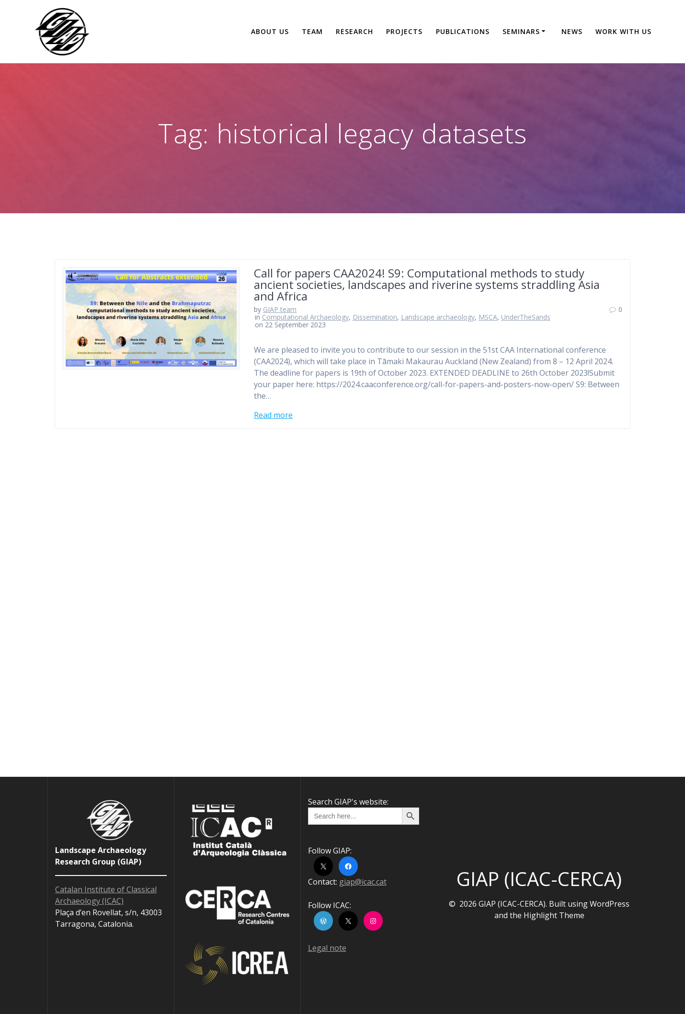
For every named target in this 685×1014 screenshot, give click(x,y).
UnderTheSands (525, 317)
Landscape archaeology (438, 317)
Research (354, 31)
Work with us (623, 31)
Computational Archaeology (305, 317)
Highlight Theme (554, 915)
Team (312, 31)
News (571, 31)
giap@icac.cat (363, 881)
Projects (404, 31)
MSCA (488, 317)
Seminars (521, 31)
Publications (463, 31)
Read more (273, 415)
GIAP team (280, 309)
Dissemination (375, 317)
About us (270, 31)
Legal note (327, 948)
